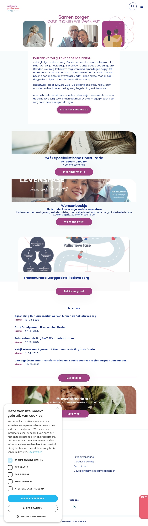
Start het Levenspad (74, 109)
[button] (33, 516)
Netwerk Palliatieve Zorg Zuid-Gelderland (61, 84)
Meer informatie (74, 171)
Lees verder (35, 452)
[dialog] (33, 463)
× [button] (57, 408)
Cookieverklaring (84, 461)
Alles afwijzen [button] (33, 508)
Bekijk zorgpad (74, 291)
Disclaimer (80, 466)
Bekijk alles (73, 377)
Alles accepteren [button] (33, 498)
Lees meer (74, 413)
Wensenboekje (74, 221)
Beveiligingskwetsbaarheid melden (94, 470)
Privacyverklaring (84, 457)
